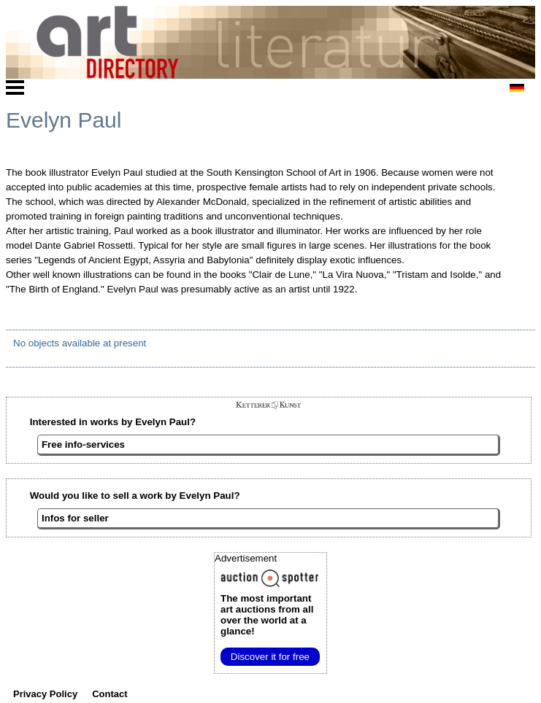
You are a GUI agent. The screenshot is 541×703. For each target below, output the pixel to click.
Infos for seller (75, 518)
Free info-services (83, 444)
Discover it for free (270, 656)
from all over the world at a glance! (266, 615)
